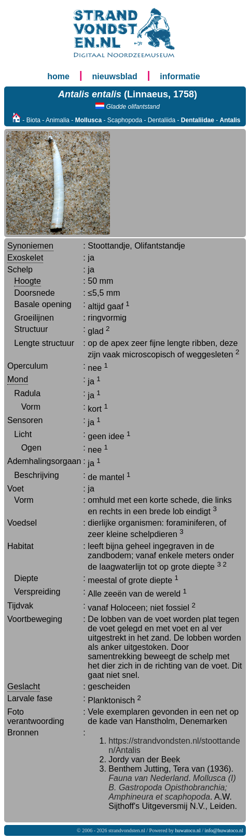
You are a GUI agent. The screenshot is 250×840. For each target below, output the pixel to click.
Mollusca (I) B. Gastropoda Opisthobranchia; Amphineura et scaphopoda (171, 787)
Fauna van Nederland (148, 778)
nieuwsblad (114, 76)
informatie (180, 76)
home (58, 76)
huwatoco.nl (188, 830)
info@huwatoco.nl (224, 830)
